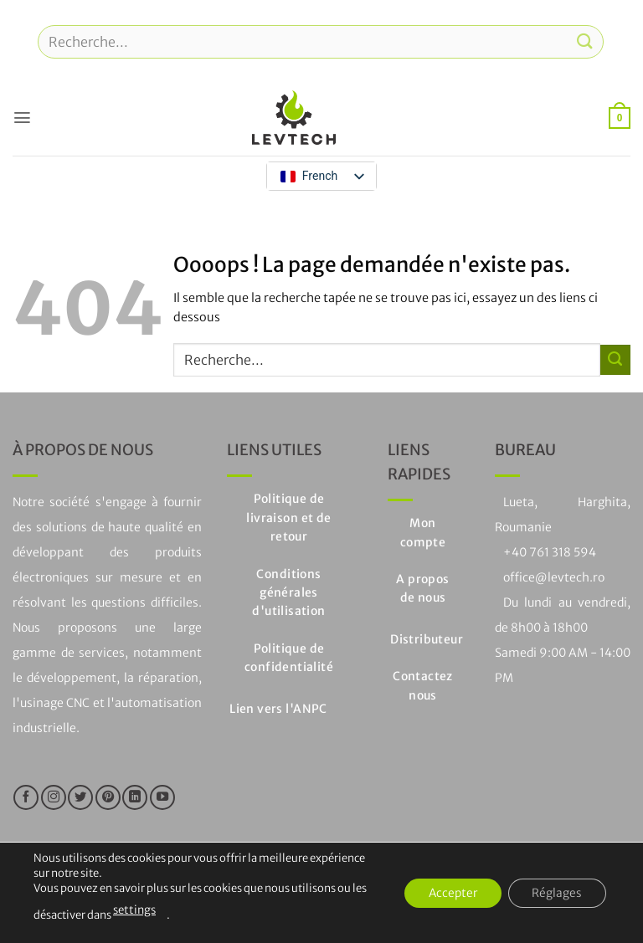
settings (133, 910)
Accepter (448, 892)
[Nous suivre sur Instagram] (53, 797)
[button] (22, 117)
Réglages (556, 892)
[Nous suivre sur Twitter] (80, 797)
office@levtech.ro (553, 577)
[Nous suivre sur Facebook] (26, 797)
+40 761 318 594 (549, 552)
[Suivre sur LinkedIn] (134, 797)
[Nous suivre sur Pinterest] (108, 797)
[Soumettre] (585, 41)
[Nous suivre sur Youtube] (162, 797)
